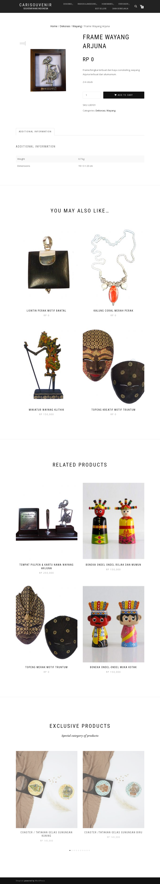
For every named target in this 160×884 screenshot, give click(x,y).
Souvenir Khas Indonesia (35, 8)
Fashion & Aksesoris (87, 4)
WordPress (40, 881)
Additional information (35, 131)
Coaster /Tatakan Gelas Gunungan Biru (113, 832)
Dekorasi (67, 4)
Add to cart (125, 95)
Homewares (107, 4)
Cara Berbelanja (120, 8)
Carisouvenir (35, 5)
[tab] (35, 131)
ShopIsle (20, 881)
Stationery (123, 4)
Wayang (77, 26)
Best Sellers (100, 8)
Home (53, 26)
